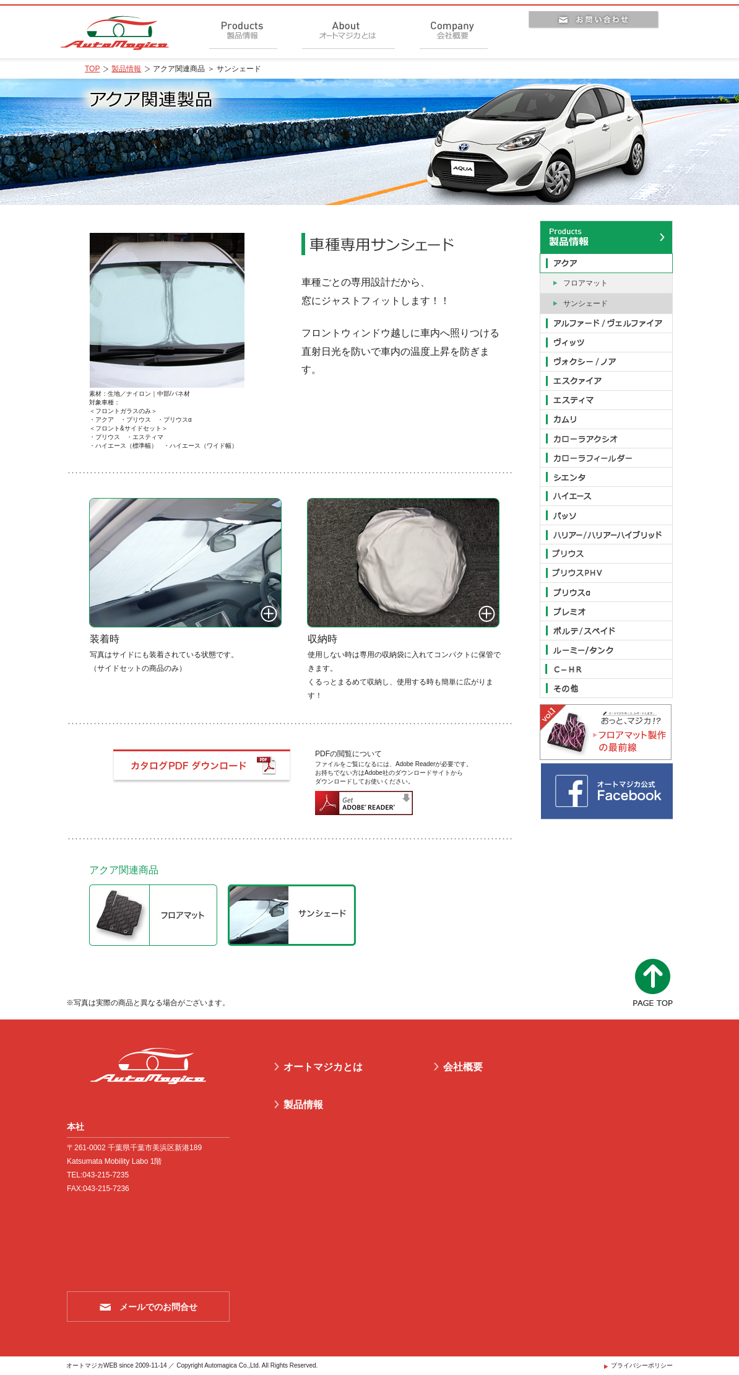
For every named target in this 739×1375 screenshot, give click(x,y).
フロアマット (585, 283)
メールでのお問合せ (158, 1307)
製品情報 (126, 68)
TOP (92, 68)
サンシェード (585, 303)
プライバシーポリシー (642, 1365)
